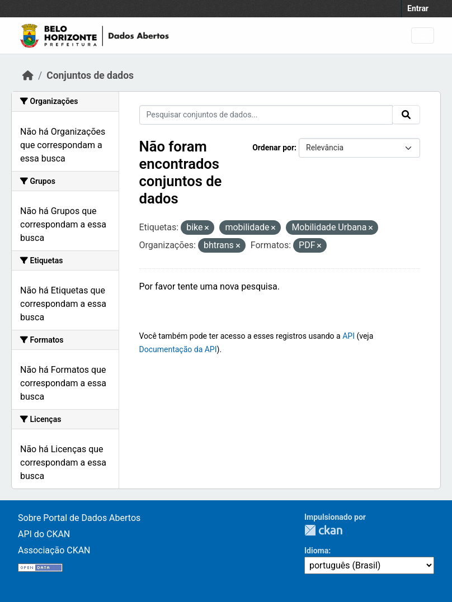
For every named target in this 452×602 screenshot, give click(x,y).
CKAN (323, 530)
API (348, 335)
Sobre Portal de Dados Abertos (79, 518)
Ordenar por (273, 147)
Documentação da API (178, 349)
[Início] (28, 75)
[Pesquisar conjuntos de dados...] (266, 115)
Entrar (418, 8)
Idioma (316, 550)
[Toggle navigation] (422, 35)
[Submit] (406, 114)
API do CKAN (44, 534)
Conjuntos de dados (90, 75)
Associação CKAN (54, 550)
